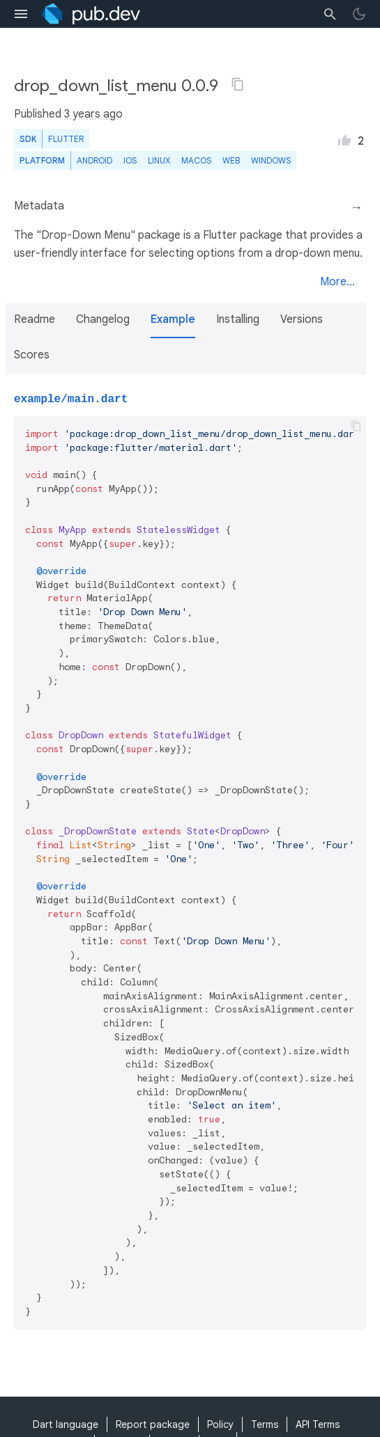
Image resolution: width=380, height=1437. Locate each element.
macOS (196, 160)
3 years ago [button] (93, 114)
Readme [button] (34, 319)
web (231, 160)
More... (337, 282)
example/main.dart (71, 399)
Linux (159, 160)
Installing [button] (237, 319)
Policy (220, 1424)
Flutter (66, 139)
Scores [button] (32, 355)
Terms (264, 1424)
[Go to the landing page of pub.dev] (91, 13)
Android (94, 160)
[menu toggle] (21, 14)
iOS (130, 160)
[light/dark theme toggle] (359, 14)
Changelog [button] (103, 319)
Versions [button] (301, 319)
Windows (271, 160)
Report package (153, 1424)
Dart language (65, 1424)
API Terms (318, 1424)
